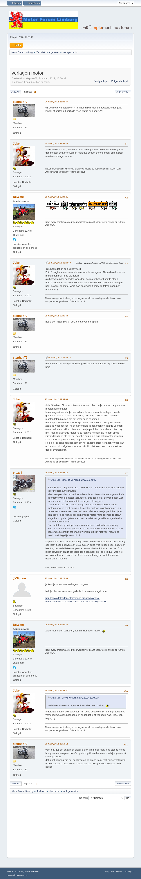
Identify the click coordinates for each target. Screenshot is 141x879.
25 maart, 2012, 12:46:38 (56, 625)
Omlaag (15, 92)
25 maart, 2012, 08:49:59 (59, 263)
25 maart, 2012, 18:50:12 (56, 744)
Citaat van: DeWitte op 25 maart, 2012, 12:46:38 (74, 697)
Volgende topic (120, 81)
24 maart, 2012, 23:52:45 (56, 143)
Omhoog (15, 783)
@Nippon (19, 578)
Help (107, 871)
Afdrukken (123, 92)
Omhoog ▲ (129, 871)
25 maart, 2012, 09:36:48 (56, 316)
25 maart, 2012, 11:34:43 (56, 399)
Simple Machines (31, 871)
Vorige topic (102, 81)
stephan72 (20, 101)
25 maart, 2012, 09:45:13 (59, 357)
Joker (17, 143)
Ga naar (83, 798)
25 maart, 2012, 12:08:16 (56, 472)
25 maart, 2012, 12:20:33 (56, 578)
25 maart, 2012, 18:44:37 (56, 690)
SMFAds (10, 875)
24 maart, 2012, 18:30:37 (56, 102)
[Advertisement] (53, 62)
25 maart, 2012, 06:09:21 (56, 197)
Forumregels (116, 871)
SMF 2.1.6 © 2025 (15, 871)
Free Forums (22, 875)
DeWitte (18, 196)
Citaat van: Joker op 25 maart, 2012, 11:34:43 (73, 480)
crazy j (17, 472)
